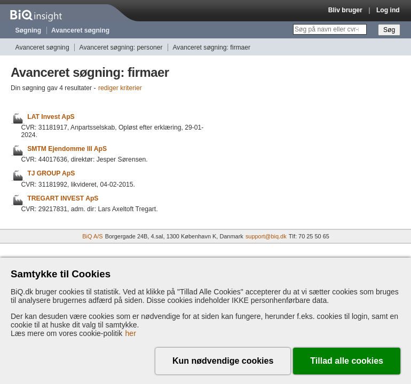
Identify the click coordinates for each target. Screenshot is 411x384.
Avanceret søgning (80, 30)
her (130, 333)
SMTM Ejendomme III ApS (67, 149)
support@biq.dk (266, 236)
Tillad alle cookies (346, 360)
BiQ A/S (92, 236)
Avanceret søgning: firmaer (211, 47)
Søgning (28, 30)
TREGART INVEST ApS (62, 198)
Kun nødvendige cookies (222, 360)
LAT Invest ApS (50, 117)
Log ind (388, 10)
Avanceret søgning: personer (121, 47)
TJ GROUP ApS (51, 174)
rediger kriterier (120, 88)
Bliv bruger (345, 10)
